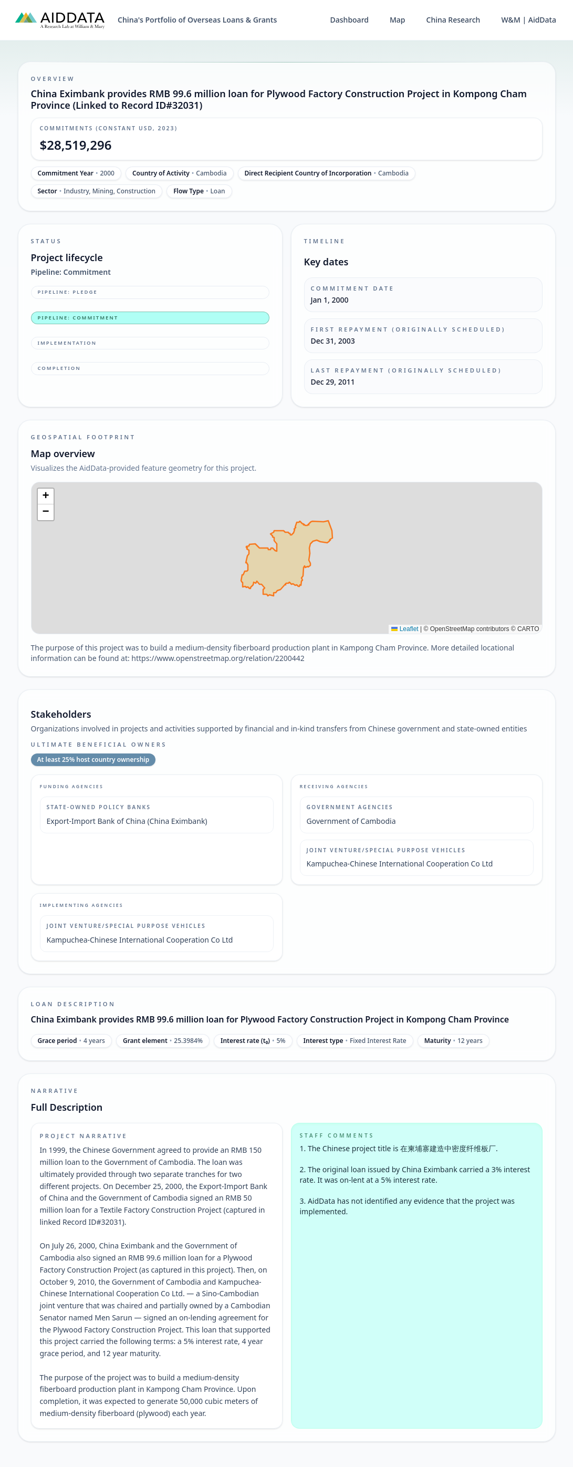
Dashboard (349, 20)
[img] (287, 558)
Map (397, 20)
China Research (453, 20)
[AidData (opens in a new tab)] (59, 20)
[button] (46, 496)
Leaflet (404, 629)
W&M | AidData (528, 20)
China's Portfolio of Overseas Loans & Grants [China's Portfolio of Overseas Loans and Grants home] (197, 20)
